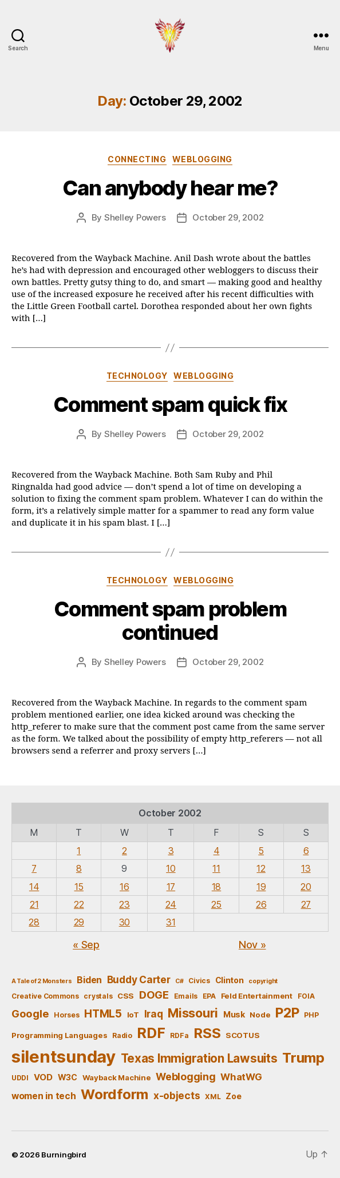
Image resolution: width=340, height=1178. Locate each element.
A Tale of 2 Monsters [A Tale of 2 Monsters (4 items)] (41, 981)
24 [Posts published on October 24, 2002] (170, 904)
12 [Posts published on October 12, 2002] (260, 868)
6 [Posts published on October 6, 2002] (306, 850)
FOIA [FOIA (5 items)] (306, 996)
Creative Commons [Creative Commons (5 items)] (45, 996)
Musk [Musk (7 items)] (234, 1014)
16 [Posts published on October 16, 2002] (124, 886)
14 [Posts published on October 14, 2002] (34, 886)
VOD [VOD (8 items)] (43, 1077)
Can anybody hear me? (170, 188)
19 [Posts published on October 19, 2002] (261, 886)
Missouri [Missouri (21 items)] (193, 1012)
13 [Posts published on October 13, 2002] (305, 868)
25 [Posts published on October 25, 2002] (216, 904)
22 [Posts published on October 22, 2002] (79, 904)
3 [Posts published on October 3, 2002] (171, 850)
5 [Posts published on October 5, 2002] (261, 850)
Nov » (252, 945)
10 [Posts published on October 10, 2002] (170, 868)
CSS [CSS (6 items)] (125, 995)
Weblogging (202, 159)
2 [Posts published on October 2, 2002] (124, 850)
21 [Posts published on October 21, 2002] (34, 904)
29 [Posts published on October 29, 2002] (79, 922)
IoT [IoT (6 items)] (133, 1014)
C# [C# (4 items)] (179, 981)
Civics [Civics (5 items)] (198, 980)
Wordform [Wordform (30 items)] (114, 1094)
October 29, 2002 (227, 217)
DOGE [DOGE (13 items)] (154, 994)
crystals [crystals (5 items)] (98, 996)
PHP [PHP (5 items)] (311, 1015)
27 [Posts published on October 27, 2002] (306, 904)
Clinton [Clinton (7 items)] (229, 980)
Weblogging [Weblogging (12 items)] (185, 1077)
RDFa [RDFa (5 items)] (179, 1035)
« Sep (86, 945)
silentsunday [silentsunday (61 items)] (63, 1057)
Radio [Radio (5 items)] (122, 1035)
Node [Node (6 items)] (260, 1014)
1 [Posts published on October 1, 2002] (79, 850)
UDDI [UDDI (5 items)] (20, 1077)
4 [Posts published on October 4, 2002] (217, 850)
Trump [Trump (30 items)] (303, 1057)
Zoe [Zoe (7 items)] (233, 1096)
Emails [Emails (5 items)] (185, 996)
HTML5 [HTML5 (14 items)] (103, 1013)
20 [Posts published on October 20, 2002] (306, 886)
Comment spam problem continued (170, 620)
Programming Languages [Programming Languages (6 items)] (59, 1035)
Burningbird (63, 1154)
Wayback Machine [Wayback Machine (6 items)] (116, 1077)
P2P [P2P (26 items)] (287, 1013)
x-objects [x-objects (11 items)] (176, 1095)
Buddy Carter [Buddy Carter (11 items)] (139, 979)
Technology (137, 375)
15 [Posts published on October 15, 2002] (79, 886)
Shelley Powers (134, 217)
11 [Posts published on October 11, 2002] (216, 868)
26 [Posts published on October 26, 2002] (261, 904)
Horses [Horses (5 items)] (66, 1015)
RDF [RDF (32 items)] (151, 1032)
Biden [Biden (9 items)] (89, 980)
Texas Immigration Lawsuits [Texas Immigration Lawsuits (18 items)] (199, 1058)
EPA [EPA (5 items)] (209, 996)
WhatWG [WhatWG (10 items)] (241, 1077)
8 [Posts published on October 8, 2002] (79, 868)
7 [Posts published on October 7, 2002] (34, 868)
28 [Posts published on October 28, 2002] (34, 922)
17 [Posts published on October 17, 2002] (171, 886)
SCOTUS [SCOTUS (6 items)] (242, 1035)
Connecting (137, 159)
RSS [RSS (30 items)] (206, 1033)
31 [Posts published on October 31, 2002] (170, 922)
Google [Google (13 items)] (30, 1013)
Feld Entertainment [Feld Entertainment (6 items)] (256, 995)
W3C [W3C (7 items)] (67, 1077)
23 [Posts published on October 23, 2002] (124, 904)
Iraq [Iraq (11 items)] (153, 1014)
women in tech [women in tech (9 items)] (43, 1096)
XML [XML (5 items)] (212, 1096)
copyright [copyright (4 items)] (263, 981)
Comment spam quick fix (170, 404)
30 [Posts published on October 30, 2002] (124, 922)
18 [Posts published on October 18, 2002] (216, 886)
